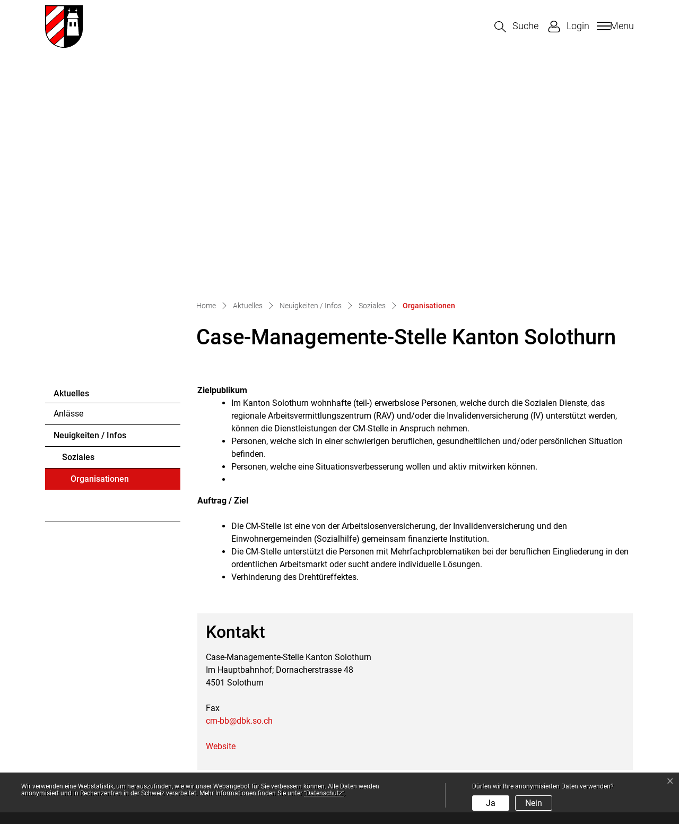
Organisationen (99, 256)
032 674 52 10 (103, 693)
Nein (533, 803)
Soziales (78, 231)
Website (226, 520)
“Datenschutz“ (324, 793)
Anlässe (68, 188)
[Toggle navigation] (614, 26)
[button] (516, 27)
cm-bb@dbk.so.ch (239, 495)
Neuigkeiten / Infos (90, 209)
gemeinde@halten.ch (112, 706)
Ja (490, 803)
